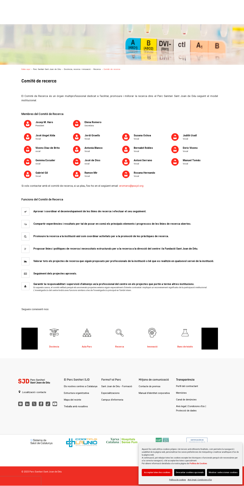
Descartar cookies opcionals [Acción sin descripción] (190, 472)
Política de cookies (177, 480)
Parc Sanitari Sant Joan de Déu (47, 69)
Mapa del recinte (72, 399)
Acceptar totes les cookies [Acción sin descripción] (157, 472)
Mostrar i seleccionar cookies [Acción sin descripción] (223, 472)
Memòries (181, 392)
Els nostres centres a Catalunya (80, 386)
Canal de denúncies (186, 399)
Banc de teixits (185, 346)
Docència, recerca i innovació (77, 69)
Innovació (152, 346)
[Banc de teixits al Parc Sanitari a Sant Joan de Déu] (185, 337)
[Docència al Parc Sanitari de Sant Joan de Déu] (54, 337)
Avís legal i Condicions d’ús (200, 480)
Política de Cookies (198, 463)
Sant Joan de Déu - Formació (116, 386)
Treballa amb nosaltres (76, 406)
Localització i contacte (32, 392)
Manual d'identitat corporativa (154, 393)
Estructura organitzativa (76, 393)
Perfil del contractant (187, 386)
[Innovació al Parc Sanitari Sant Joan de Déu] (152, 337)
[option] (54, 339)
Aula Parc (87, 346)
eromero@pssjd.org (131, 185)
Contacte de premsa (149, 386)
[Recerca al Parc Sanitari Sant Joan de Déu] (120, 337)
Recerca (97, 69)
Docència (54, 346)
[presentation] (20, 481)
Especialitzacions (110, 393)
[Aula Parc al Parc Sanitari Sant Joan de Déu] (87, 337)
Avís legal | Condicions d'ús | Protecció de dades (191, 408)
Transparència (185, 379)
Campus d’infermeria (112, 399)
